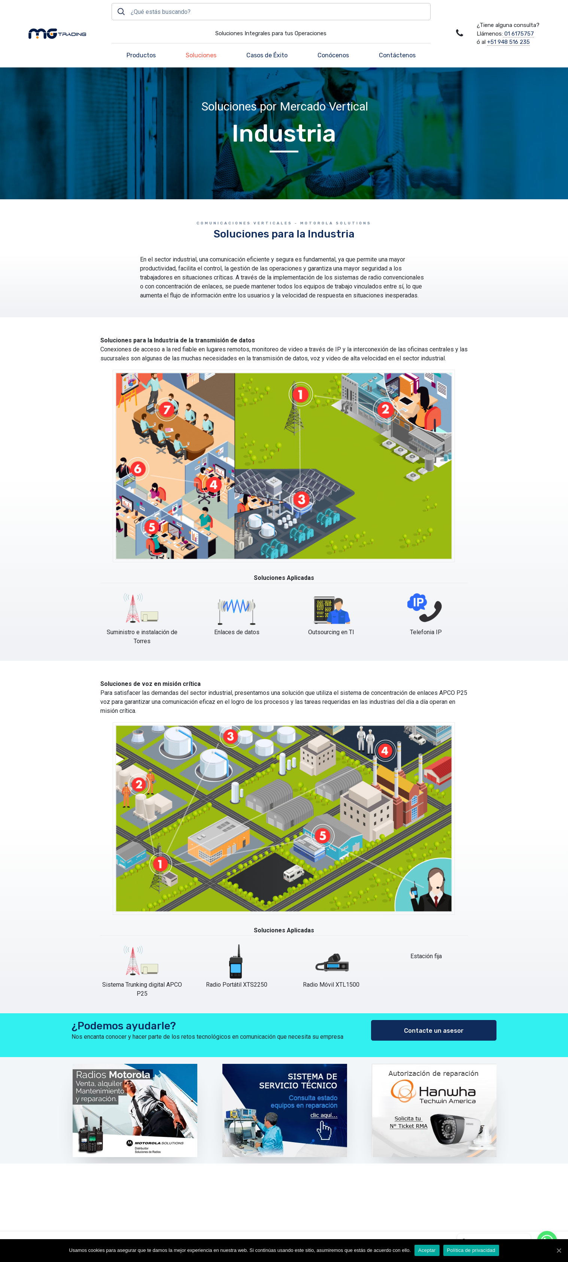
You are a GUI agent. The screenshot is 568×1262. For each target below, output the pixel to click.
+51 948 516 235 (508, 42)
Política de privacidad (471, 1250)
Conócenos (333, 55)
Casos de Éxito (267, 55)
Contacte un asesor (434, 1030)
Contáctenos (397, 55)
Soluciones (201, 55)
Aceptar (427, 1250)
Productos (141, 55)
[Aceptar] (558, 1250)
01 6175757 (518, 33)
